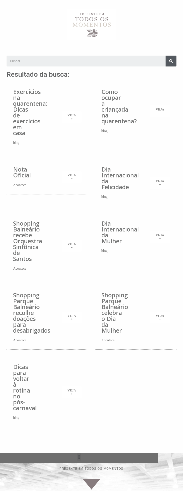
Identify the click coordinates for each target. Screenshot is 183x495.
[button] (72, 117)
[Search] (171, 61)
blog (16, 143)
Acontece (19, 185)
